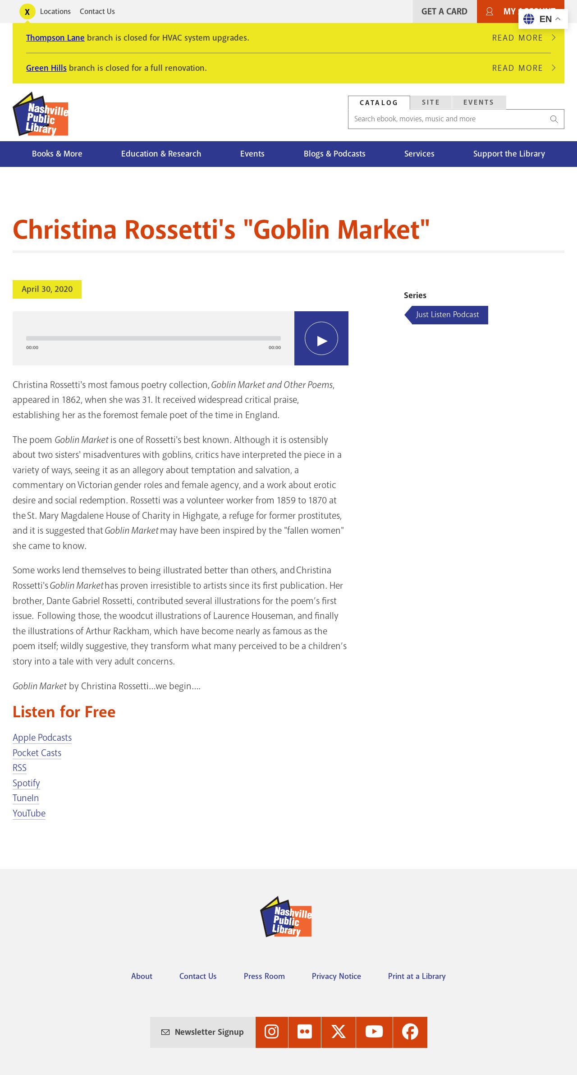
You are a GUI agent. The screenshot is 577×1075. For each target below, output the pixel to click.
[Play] (321, 338)
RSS (20, 768)
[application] (180, 338)
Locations (55, 11)
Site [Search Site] (431, 102)
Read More (521, 37)
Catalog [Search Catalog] (379, 102)
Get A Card (444, 11)
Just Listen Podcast (448, 314)
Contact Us (97, 11)
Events (252, 153)
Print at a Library (417, 976)
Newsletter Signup (209, 1032)
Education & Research (161, 153)
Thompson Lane (55, 37)
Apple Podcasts (42, 737)
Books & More (57, 153)
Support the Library (509, 153)
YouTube (29, 813)
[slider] (153, 338)
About (141, 976)
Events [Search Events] (479, 102)
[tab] (379, 103)
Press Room (264, 976)
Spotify (26, 783)
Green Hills (46, 68)
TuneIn (26, 798)
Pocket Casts (37, 753)
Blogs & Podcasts (335, 153)
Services (419, 153)
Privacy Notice (336, 976)
